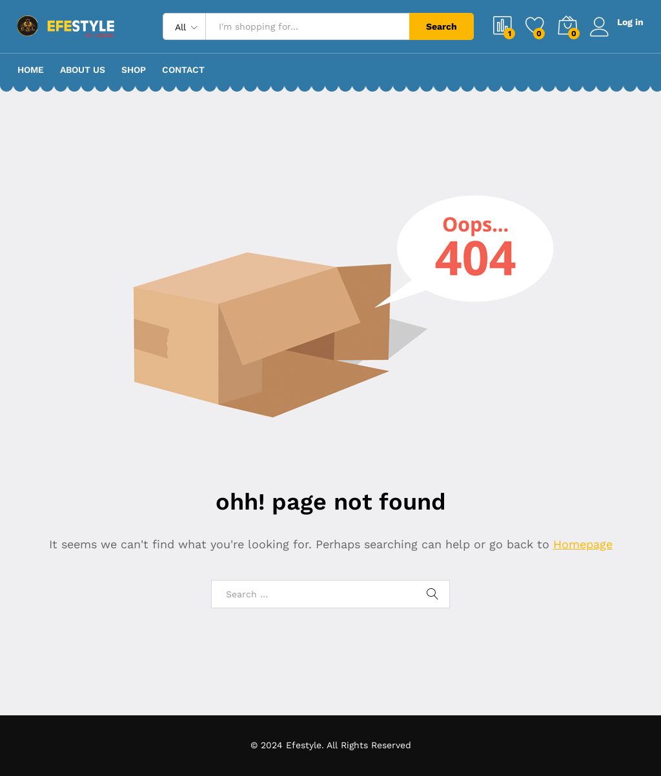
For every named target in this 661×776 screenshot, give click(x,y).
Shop (133, 69)
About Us (82, 69)
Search (441, 26)
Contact (183, 69)
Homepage (583, 544)
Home (30, 69)
